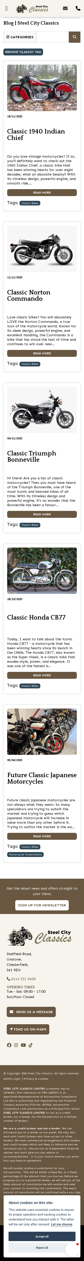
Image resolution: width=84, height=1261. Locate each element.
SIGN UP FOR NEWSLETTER (42, 905)
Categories (19, 37)
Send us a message (31, 1012)
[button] (72, 1249)
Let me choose (61, 1224)
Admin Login (11, 1078)
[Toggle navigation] (6, 8)
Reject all (42, 1247)
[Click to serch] (74, 37)
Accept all (41, 1236)
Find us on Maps (28, 1029)
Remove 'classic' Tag (23, 52)
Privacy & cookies (36, 1078)
